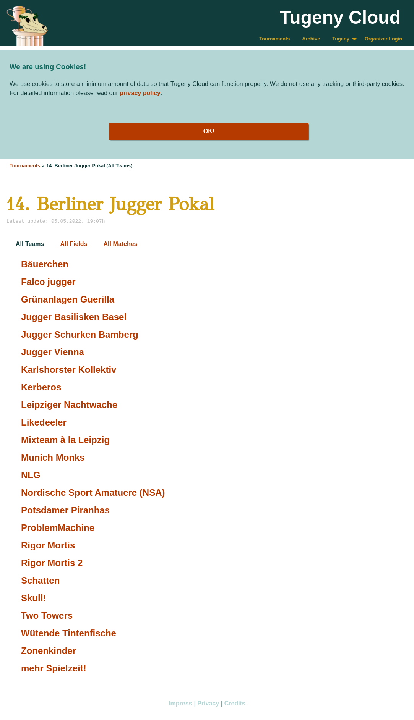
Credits (234, 703)
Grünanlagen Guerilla (67, 299)
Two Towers (47, 615)
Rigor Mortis (48, 545)
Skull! (33, 598)
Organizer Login (383, 39)
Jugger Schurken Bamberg (79, 334)
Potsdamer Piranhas (65, 510)
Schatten (40, 580)
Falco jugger (48, 282)
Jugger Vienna (52, 352)
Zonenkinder (48, 651)
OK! (208, 131)
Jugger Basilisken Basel (74, 317)
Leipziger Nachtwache (69, 405)
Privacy (208, 703)
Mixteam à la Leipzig (65, 440)
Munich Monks (53, 457)
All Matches (121, 244)
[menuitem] (274, 39)
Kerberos (41, 387)
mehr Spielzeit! (53, 668)
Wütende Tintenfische (68, 633)
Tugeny (340, 39)
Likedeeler (44, 422)
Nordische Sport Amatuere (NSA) (93, 492)
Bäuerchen (44, 264)
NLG (31, 475)
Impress (180, 703)
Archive (311, 39)
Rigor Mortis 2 (52, 563)
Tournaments (274, 39)
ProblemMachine (57, 528)
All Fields (73, 244)
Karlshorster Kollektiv (68, 369)
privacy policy (140, 93)
